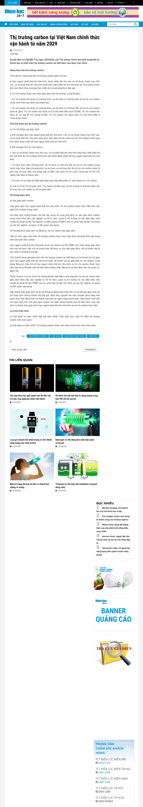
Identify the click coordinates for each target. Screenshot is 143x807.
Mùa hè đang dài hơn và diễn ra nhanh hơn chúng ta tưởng (29, 486)
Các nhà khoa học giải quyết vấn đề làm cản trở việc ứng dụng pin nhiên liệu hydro (30, 397)
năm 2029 (93, 336)
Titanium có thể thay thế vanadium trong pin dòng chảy (76, 486)
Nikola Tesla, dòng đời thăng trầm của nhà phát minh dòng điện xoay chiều (112, 528)
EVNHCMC (121, 3)
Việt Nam (55, 336)
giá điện (100, 3)
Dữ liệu (84, 24)
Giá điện (95, 24)
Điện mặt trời (40, 3)
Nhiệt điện (61, 3)
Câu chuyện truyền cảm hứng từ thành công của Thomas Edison (112, 518)
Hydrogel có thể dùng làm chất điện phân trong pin (74, 441)
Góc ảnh (74, 24)
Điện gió (27, 3)
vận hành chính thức (74, 336)
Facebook (91, 350)
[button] (126, 2)
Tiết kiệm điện (75, 3)
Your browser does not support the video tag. (115, 689)
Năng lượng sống (58, 24)
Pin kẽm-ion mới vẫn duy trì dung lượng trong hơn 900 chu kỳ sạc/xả (76, 397)
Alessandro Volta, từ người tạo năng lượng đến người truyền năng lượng (113, 551)
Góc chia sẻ (42, 24)
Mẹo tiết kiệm (27, 24)
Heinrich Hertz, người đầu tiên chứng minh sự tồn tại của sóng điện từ (113, 539)
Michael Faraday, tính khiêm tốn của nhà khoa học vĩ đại (112, 509)
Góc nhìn (13, 24)
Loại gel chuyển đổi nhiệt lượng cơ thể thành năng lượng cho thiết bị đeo (31, 441)
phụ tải (110, 3)
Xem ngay (113, 727)
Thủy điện (89, 3)
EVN (51, 3)
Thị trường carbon (38, 336)
